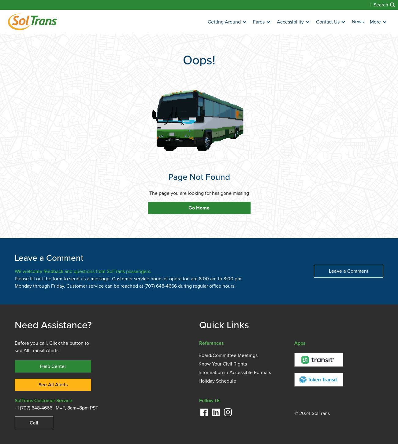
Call (34, 422)
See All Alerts (53, 384)
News (358, 22)
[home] (32, 22)
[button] (227, 22)
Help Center (53, 366)
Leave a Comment (348, 271)
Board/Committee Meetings (228, 355)
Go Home (199, 208)
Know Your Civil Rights (223, 364)
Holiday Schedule (217, 381)
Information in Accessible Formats (235, 372)
